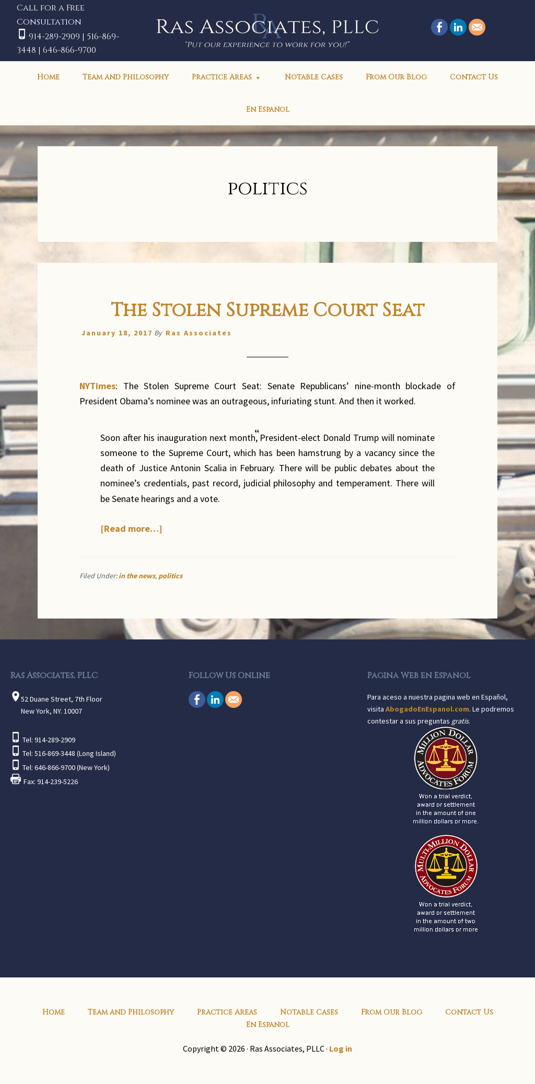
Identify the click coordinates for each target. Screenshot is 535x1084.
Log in (340, 1048)
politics (170, 575)
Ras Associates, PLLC (267, 29)
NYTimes (97, 386)
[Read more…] (131, 528)
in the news (137, 575)
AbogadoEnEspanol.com (427, 709)
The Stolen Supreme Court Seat (267, 310)
